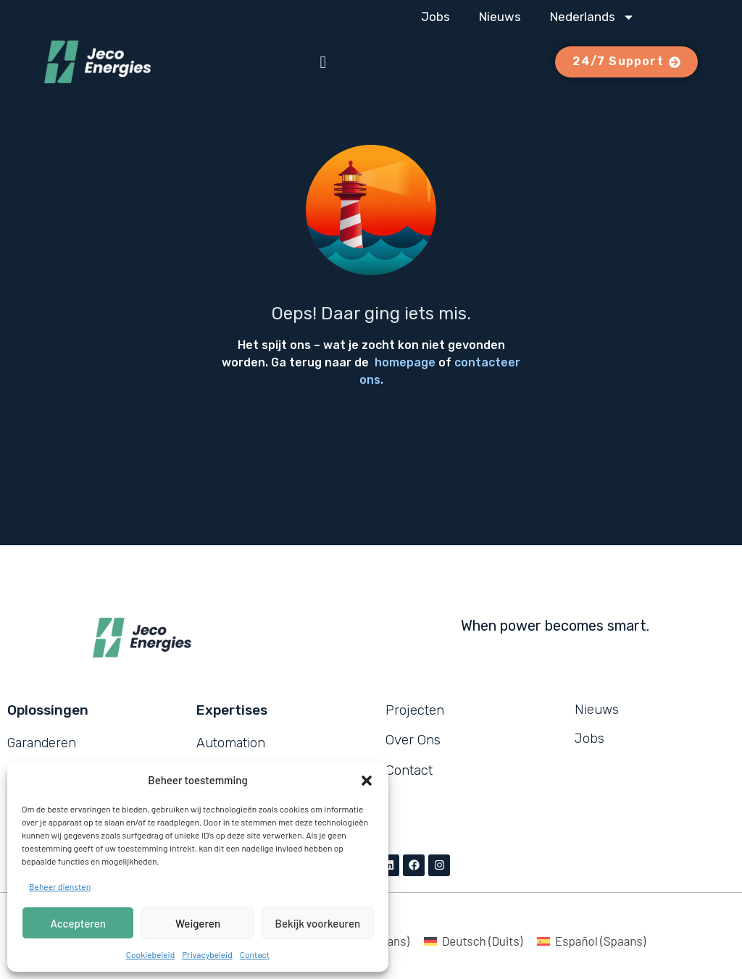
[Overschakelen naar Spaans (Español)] (591, 940)
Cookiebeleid (150, 954)
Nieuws (500, 16)
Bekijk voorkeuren (318, 923)
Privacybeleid (207, 954)
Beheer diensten (60, 886)
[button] (366, 780)
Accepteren (78, 923)
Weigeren (197, 923)
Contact (255, 954)
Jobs (435, 16)
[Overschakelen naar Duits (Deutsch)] (473, 940)
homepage (405, 362)
